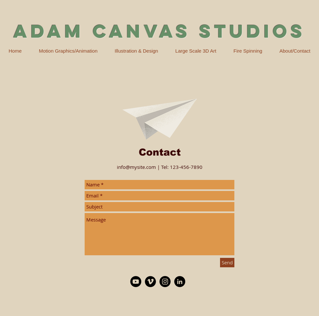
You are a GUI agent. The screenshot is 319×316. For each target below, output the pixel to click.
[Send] (227, 262)
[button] (136, 51)
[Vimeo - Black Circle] (150, 281)
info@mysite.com (136, 167)
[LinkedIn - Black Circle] (179, 281)
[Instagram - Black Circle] (165, 281)
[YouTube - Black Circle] (135, 281)
